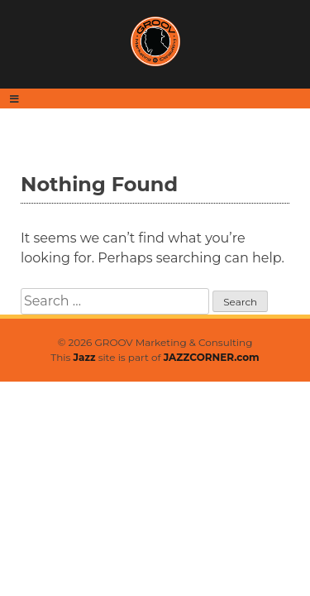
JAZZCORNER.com (212, 357)
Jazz (85, 357)
